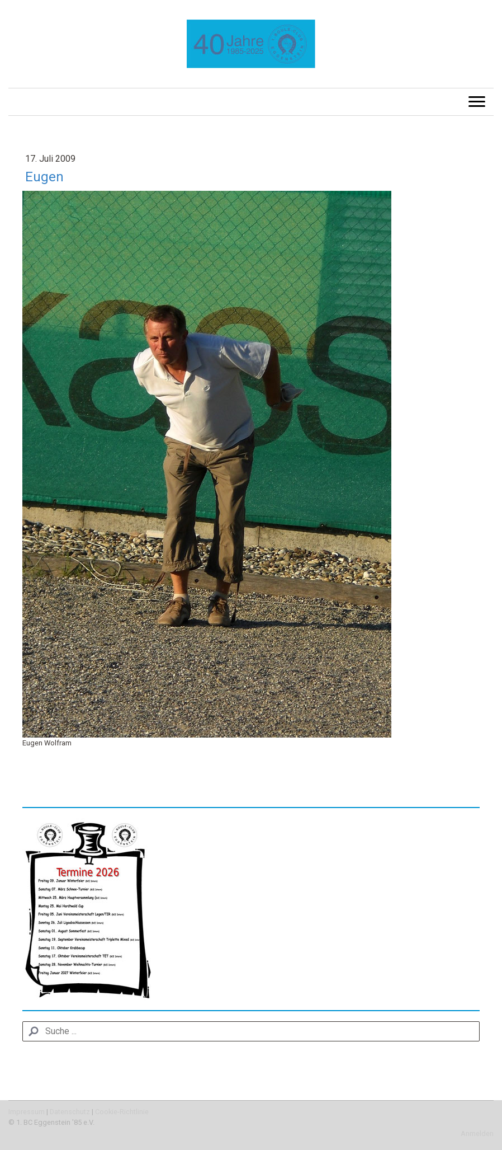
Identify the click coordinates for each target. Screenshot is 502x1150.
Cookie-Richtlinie (122, 1111)
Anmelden (477, 1133)
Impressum (26, 1111)
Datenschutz (70, 1111)
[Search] (251, 1031)
